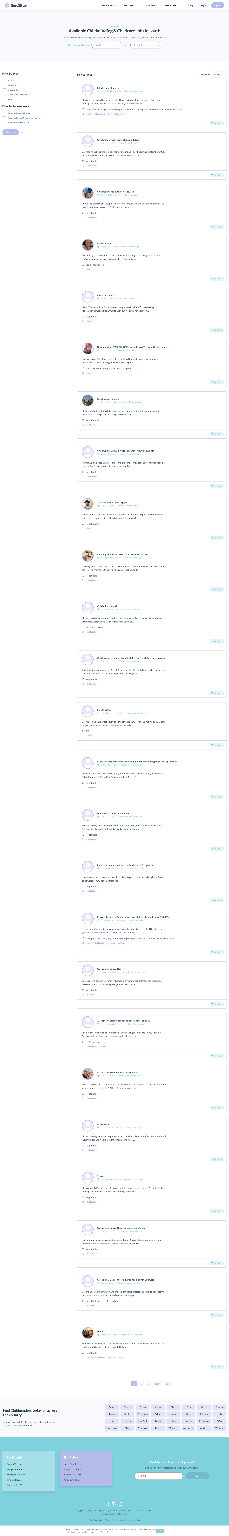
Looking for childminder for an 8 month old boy (122, 554)
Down (112, 1414)
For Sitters (131, 5)
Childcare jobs (71, 1479)
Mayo (173, 1421)
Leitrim (112, 1421)
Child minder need (107, 606)
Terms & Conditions (115, 1520)
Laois (219, 1414)
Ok (159, 1530)
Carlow (142, 1407)
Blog (190, 5)
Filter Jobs (10, 132)
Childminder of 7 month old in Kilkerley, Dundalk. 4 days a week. (131, 657)
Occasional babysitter (109, 968)
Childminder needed (108, 398)
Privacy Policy (134, 1520)
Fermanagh (143, 1414)
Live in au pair (104, 243)
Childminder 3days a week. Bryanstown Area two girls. (126, 450)
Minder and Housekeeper (111, 88)
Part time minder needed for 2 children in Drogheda (125, 865)
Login (203, 5)
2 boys (100, 1176)
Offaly (219, 1421)
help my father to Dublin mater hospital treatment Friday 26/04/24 (133, 917)
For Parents (110, 5)
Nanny (8, 99)
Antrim (112, 1407)
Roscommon (112, 1428)
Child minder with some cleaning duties (118, 139)
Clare (173, 1407)
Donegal (219, 1407)
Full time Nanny (105, 295)
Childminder (11, 89)
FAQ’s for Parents (16, 1469)
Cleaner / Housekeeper (16, 94)
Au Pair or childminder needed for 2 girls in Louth (123, 1020)
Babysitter (10, 85)
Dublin (127, 1414)
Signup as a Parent (16, 1474)
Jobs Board (151, 5)
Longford (142, 1421)
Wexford (204, 1428)
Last (168, 1383)
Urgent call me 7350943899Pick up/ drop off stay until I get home (132, 347)
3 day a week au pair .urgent (112, 502)
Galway (158, 1414)
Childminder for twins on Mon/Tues (116, 191)
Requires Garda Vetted (16, 122)
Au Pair (8, 80)
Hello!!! (101, 1331)
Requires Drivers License (16, 113)
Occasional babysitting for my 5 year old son (121, 1227)
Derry (204, 1407)
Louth (158, 1421)
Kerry (173, 1414)
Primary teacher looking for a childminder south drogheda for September (137, 761)
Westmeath (188, 1428)
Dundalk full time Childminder (113, 813)
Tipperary (142, 1428)
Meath (189, 1421)
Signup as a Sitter (72, 1474)
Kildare (188, 1414)
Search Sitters (172, 5)
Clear (22, 132)
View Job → (216, 123)
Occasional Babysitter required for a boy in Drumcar (125, 1279)
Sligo (127, 1428)
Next (157, 1383)
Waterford (173, 1428)
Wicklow (219, 1428)
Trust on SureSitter (16, 1485)
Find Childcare (14, 1479)
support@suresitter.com (114, 1513)
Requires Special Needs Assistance (21, 117)
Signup (217, 5)
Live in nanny (104, 709)
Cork (189, 1407)
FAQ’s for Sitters (72, 1469)
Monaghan (204, 1421)
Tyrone (158, 1428)
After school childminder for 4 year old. (118, 1072)
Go (197, 1475)
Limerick (127, 1421)
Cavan (158, 1407)
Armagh (127, 1407)
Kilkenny (204, 1414)
